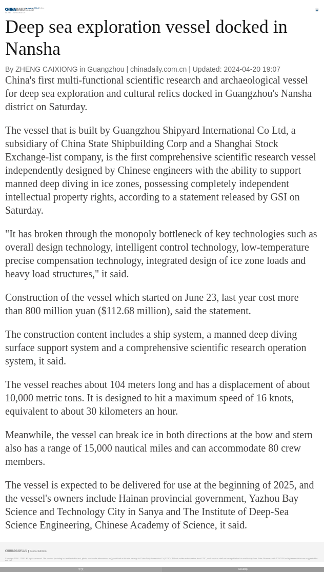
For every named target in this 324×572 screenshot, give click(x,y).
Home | (8, 12)
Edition (39, 8)
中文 (81, 569)
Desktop (243, 569)
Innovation (19, 12)
